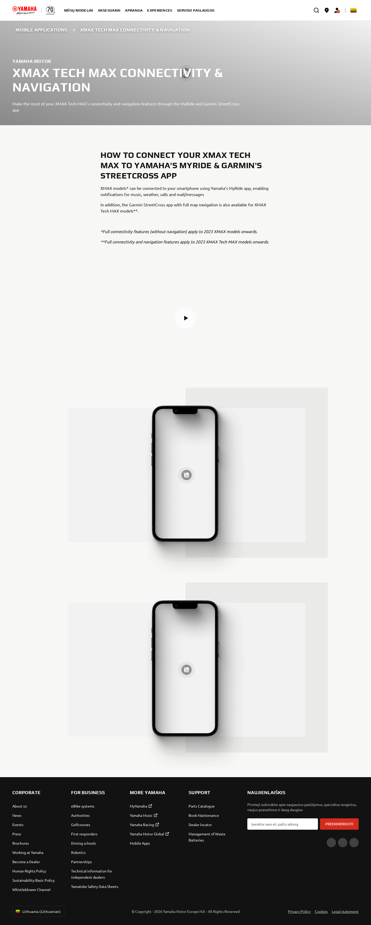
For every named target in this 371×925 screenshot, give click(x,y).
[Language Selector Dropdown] (353, 10)
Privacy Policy (299, 911)
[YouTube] (331, 842)
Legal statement (345, 911)
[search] (316, 10)
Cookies (321, 911)
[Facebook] (342, 842)
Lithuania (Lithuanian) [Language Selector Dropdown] (38, 911)
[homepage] (24, 10)
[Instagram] (354, 842)
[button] (185, 318)
